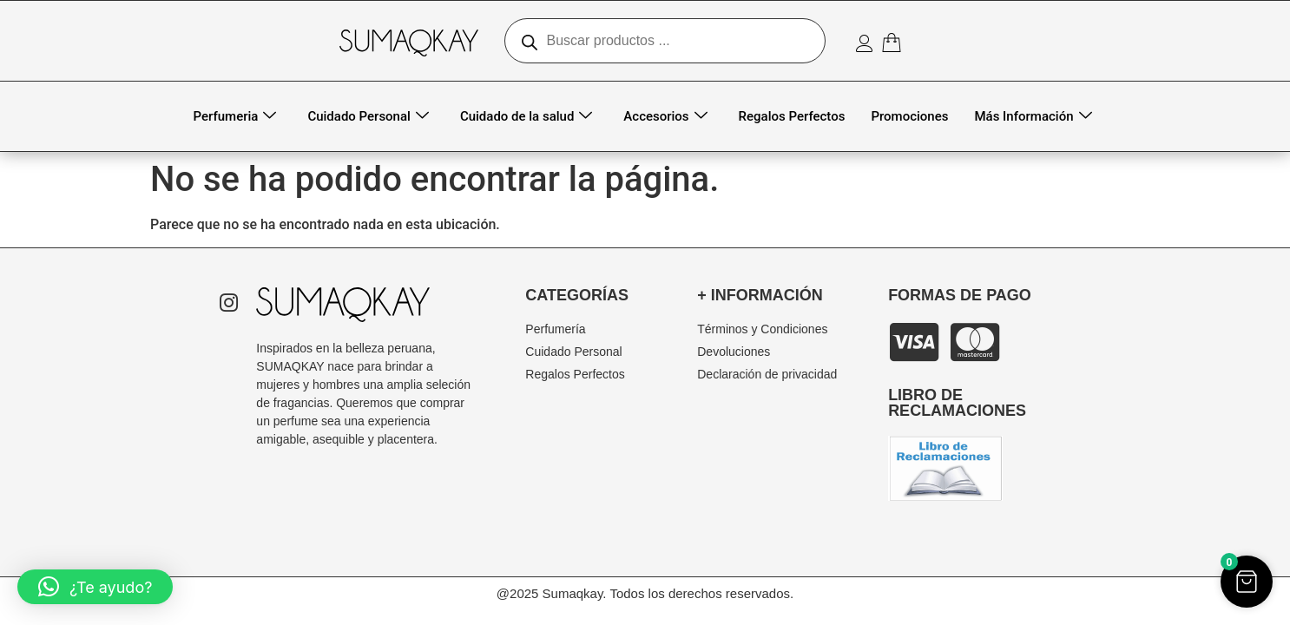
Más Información (1032, 117)
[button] (95, 586)
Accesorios (665, 117)
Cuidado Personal (368, 117)
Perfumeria (235, 117)
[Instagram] (228, 305)
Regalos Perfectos (792, 116)
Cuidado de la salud (526, 117)
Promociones (909, 116)
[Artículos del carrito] (895, 42)
